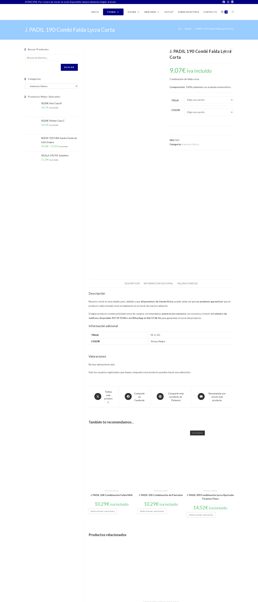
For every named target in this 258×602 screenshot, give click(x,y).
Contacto (165, 599)
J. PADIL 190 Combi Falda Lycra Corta (214, 28)
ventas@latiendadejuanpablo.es (54, 589)
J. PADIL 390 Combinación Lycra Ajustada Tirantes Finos (210, 378)
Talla (175, 100)
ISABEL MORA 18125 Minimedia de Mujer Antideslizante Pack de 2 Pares (160, 490)
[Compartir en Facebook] (135, 279)
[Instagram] (228, 2)
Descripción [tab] (132, 165)
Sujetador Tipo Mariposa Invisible (210, 491)
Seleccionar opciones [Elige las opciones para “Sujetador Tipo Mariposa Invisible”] (201, 508)
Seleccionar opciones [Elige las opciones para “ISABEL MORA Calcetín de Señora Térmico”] (103, 509)
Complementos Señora (199, 485)
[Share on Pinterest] (171, 279)
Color (175, 110)
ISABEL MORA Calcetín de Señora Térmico (111, 491)
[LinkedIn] (231, 2)
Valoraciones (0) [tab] (187, 165)
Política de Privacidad (223, 599)
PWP (51, 599)
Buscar (69, 67)
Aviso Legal (206, 599)
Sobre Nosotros (151, 599)
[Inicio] (179, 28)
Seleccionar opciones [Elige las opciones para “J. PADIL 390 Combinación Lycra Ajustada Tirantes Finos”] (201, 396)
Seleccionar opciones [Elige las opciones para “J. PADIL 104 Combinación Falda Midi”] (103, 393)
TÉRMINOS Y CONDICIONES (185, 599)
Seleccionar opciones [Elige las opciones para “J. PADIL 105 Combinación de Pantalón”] (152, 393)
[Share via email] (212, 279)
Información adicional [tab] (158, 165)
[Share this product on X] (104, 279)
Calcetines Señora (101, 485)
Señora (126, 485)
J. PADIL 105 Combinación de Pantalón (161, 376)
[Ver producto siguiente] (230, 50)
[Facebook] (224, 2)
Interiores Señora (190, 144)
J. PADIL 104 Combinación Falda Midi (112, 376)
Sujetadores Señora (210, 487)
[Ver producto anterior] (225, 50)
